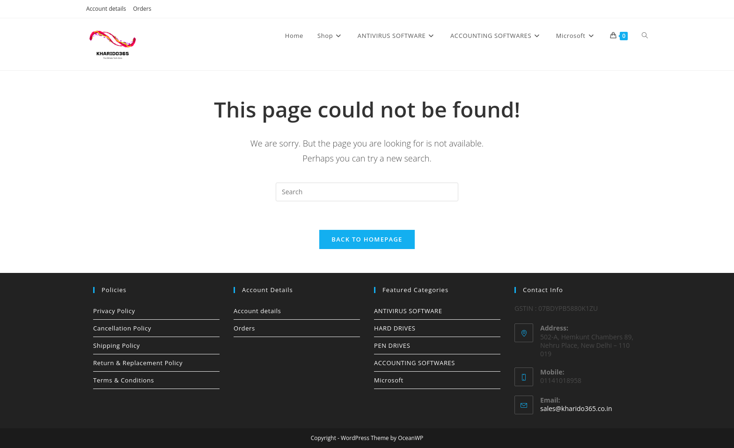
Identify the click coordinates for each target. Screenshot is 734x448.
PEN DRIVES (392, 345)
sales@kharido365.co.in (576, 408)
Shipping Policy (116, 345)
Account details (106, 9)
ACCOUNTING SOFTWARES (414, 363)
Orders (142, 9)
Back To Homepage (366, 239)
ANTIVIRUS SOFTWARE (408, 311)
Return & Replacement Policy (138, 363)
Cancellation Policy (122, 328)
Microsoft (389, 380)
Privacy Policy (114, 311)
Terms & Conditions (123, 380)
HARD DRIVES (394, 328)
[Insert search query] (367, 192)
